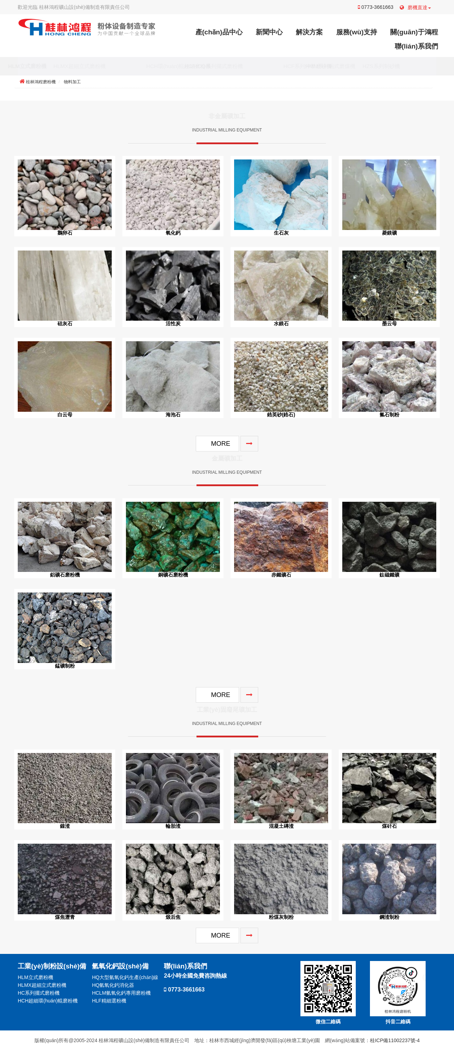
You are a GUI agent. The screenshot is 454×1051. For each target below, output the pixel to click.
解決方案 (309, 32)
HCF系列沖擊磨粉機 (291, 66)
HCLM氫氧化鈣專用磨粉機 (121, 993)
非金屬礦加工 (227, 118)
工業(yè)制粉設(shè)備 (52, 966)
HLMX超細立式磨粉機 (96, 66)
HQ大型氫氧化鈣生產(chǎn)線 (125, 977)
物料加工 (72, 81)
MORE (221, 443)
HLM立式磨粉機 (44, 66)
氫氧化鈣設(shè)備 (120, 966)
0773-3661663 (375, 7)
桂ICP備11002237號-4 (395, 1040)
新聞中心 (269, 32)
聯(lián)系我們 (416, 46)
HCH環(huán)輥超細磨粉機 (161, 66)
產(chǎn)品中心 (219, 32)
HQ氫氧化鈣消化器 (113, 985)
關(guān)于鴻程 (414, 32)
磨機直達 (415, 7)
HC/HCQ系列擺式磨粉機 (230, 66)
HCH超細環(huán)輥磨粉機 (48, 1001)
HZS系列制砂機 (397, 66)
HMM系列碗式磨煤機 (347, 66)
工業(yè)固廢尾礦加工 (227, 712)
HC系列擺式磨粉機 (39, 993)
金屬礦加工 (227, 460)
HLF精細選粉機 (109, 1001)
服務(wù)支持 (356, 32)
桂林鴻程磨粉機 (41, 81)
